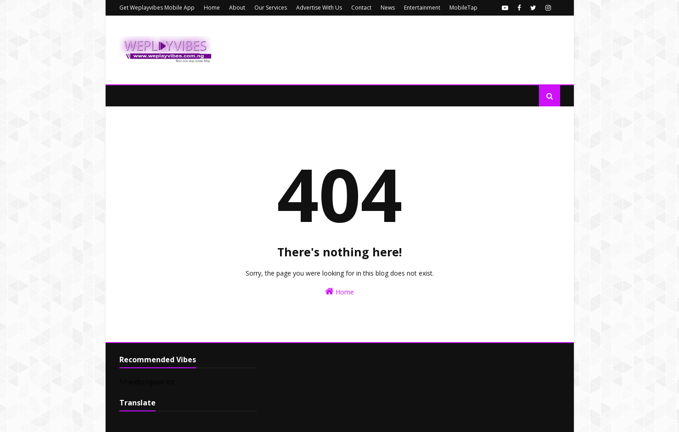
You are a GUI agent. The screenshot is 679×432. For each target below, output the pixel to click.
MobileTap (463, 7)
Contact (361, 7)
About (237, 7)
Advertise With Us (319, 7)
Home (212, 7)
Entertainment (422, 7)
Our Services (270, 7)
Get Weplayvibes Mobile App (157, 7)
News (388, 7)
